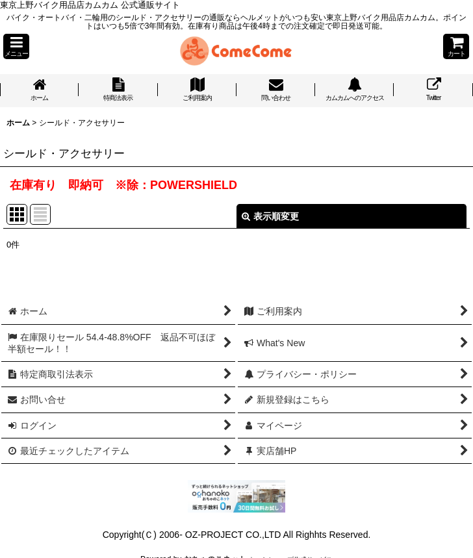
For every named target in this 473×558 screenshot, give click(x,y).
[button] (16, 46)
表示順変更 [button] (270, 216)
